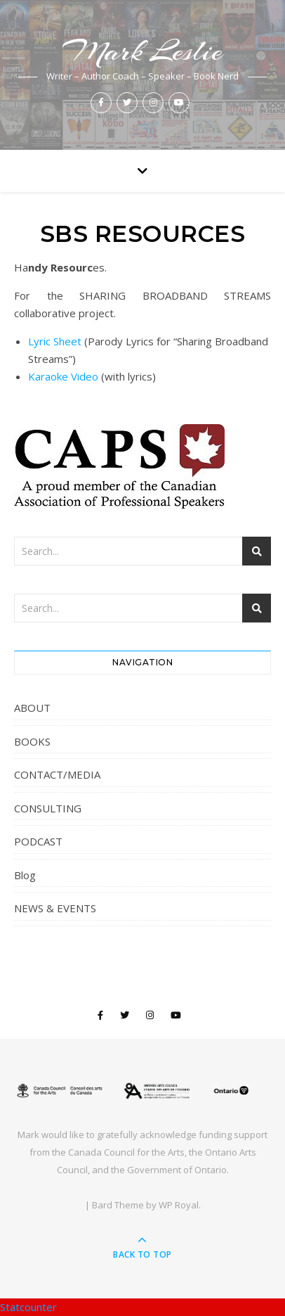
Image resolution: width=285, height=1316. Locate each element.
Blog (25, 875)
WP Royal (179, 1205)
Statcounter (28, 1307)
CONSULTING (47, 808)
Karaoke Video (63, 376)
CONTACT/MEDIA (57, 774)
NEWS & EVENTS (55, 908)
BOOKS (32, 741)
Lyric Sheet (54, 341)
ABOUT (32, 708)
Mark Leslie (142, 51)
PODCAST (38, 841)
